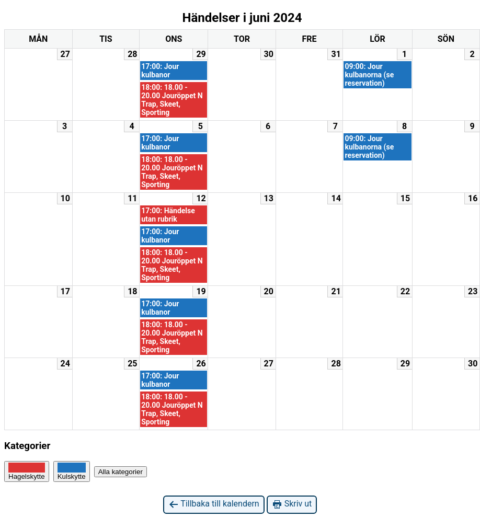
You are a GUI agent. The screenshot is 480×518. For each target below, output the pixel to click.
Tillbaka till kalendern (213, 504)
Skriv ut (292, 504)
